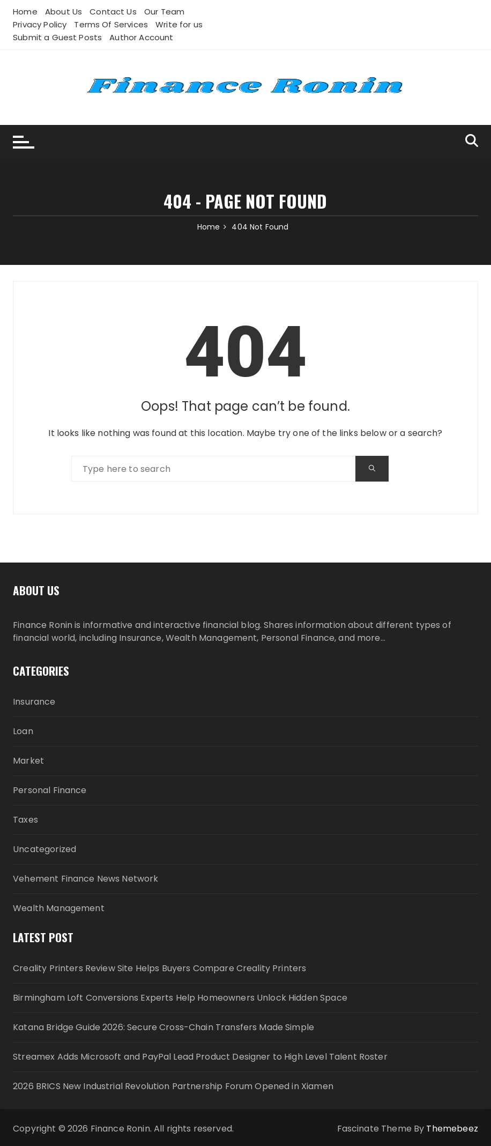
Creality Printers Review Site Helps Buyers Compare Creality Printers (159, 968)
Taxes (25, 820)
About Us (63, 11)
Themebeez (452, 1128)
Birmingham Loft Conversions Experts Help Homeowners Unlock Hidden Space (180, 998)
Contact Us (113, 11)
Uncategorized (44, 849)
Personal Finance (49, 790)
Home (25, 11)
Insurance (34, 702)
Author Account (141, 37)
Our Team (164, 11)
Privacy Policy (39, 24)
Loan (23, 731)
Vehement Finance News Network (85, 879)
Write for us (179, 24)
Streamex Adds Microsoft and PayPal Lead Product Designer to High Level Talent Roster (200, 1057)
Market (28, 761)
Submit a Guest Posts (57, 37)
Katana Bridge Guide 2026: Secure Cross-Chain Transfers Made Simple (163, 1027)
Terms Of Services (111, 24)
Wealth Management (59, 908)
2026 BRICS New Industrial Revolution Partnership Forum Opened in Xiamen (173, 1086)
